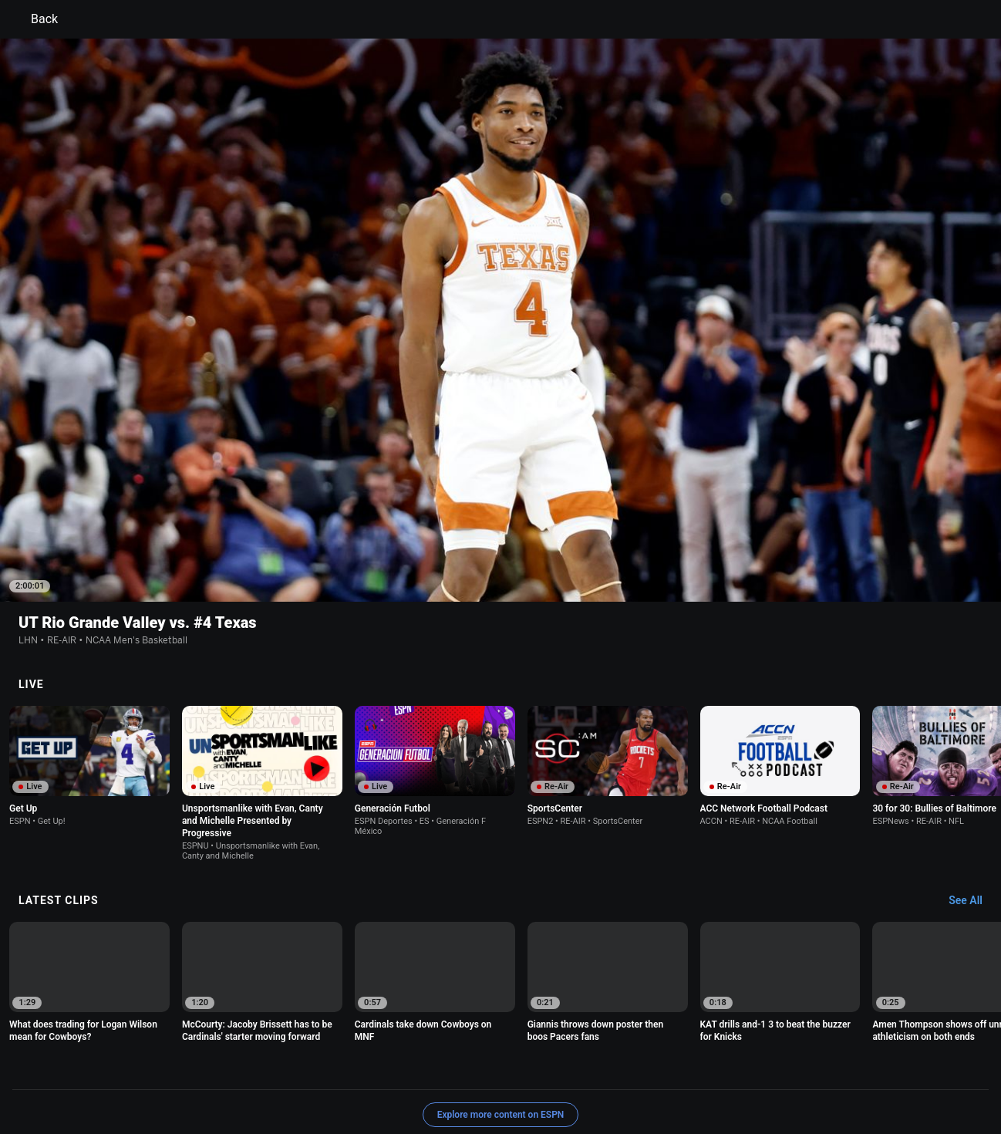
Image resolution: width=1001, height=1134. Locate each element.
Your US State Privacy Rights (305, 1060)
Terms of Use (124, 1060)
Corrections (576, 1074)
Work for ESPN (505, 1074)
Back (35, 19)
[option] (89, 658)
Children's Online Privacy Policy (451, 1060)
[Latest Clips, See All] (973, 793)
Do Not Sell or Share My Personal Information (195, 1074)
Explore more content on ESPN (501, 1006)
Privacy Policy (197, 1060)
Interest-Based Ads (575, 1060)
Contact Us (333, 1074)
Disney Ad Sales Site (415, 1074)
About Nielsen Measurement (691, 1060)
